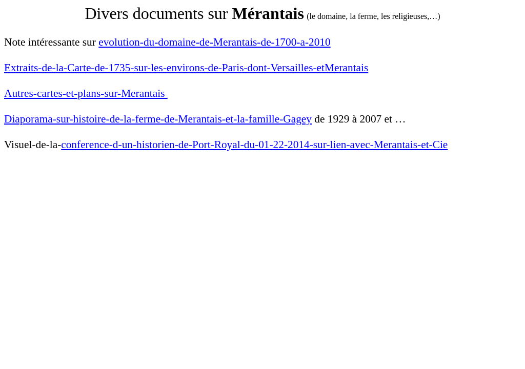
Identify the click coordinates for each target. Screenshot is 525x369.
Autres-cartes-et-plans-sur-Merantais (86, 93)
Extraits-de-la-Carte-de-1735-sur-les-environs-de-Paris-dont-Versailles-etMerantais (186, 67)
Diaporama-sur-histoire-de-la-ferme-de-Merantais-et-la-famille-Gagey (158, 119)
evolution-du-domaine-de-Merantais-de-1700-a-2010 (214, 42)
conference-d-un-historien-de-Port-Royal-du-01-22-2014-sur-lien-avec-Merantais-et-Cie (254, 144)
